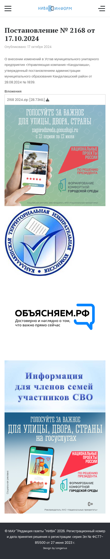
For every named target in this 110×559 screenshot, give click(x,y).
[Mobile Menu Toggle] (8, 8)
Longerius (61, 548)
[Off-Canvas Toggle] (101, 8)
